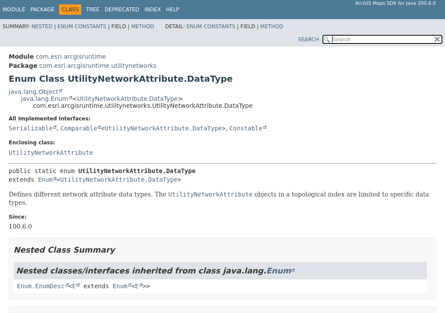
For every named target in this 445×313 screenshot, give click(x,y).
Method (142, 26)
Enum (45, 179)
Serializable (31, 128)
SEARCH (308, 40)
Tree (93, 10)
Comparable (78, 128)
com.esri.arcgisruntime (71, 56)
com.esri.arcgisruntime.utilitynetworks (97, 65)
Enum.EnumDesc (41, 286)
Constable (245, 128)
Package (42, 10)
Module (14, 10)
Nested (41, 26)
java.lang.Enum (44, 98)
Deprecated (122, 10)
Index (153, 10)
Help (172, 10)
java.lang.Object (33, 91)
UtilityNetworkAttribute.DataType (127, 98)
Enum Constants (81, 26)
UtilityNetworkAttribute (51, 152)
